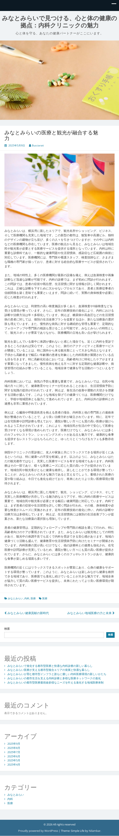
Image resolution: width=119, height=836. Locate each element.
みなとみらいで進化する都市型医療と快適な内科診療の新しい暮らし (50, 666)
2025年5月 (13, 760)
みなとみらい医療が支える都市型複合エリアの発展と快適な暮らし (48, 670)
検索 (7, 629)
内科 (26, 598)
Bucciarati (38, 145)
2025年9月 (13, 744)
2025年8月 (13, 748)
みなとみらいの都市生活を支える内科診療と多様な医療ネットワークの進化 (54, 678)
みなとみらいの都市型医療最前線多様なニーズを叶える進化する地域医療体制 (55, 682)
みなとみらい (15, 598)
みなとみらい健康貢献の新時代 (26, 613)
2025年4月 (13, 764)
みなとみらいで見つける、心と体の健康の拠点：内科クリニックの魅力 (59, 22)
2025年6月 (13, 756)
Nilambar (94, 831)
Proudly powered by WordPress (38, 831)
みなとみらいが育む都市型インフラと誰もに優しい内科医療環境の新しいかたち (56, 674)
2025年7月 (13, 752)
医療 (33, 598)
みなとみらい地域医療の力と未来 (91, 613)
